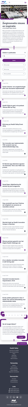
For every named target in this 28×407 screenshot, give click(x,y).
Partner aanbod (14, 367)
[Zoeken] (15, 2)
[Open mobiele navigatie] (25, 2)
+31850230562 (22, 343)
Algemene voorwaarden (14, 371)
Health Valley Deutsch (14, 392)
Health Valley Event (15, 388)
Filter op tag (6, 69)
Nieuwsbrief (14, 356)
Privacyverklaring (14, 382)
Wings (14, 353)
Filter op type (6, 64)
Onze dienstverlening (14, 352)
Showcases (14, 355)
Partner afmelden (14, 370)
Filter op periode (7, 73)
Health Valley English (14, 390)
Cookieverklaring (14, 380)
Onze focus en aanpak (14, 350)
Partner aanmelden (14, 368)
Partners (14, 365)
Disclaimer (14, 378)
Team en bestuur (14, 358)
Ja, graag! (21, 337)
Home (4, 21)
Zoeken (14, 60)
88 (21, 315)
